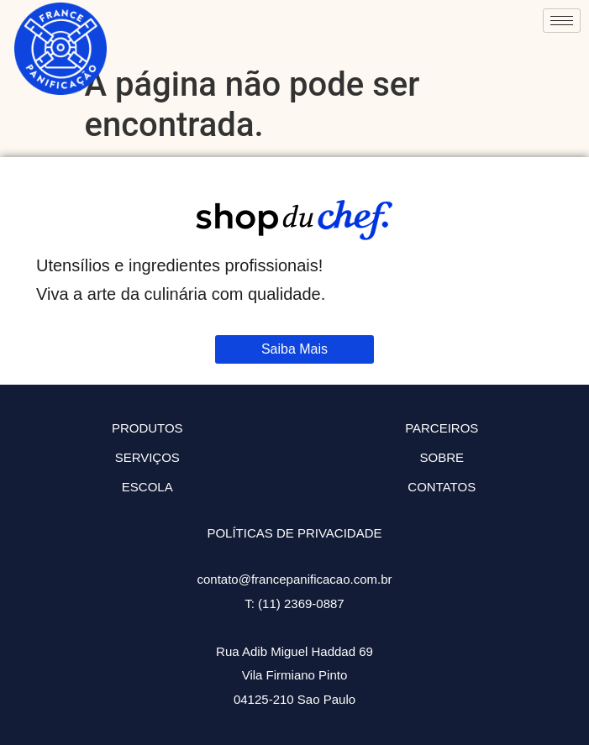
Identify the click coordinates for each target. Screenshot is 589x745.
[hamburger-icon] (562, 20)
